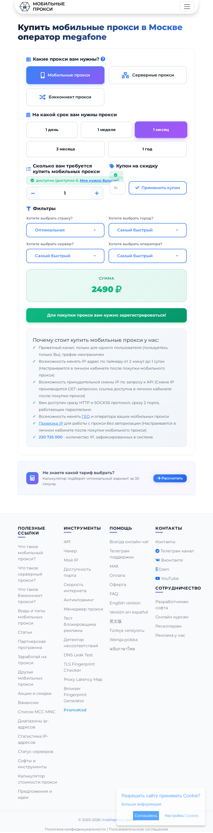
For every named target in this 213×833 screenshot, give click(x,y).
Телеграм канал (177, 551)
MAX (114, 566)
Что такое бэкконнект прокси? (30, 595)
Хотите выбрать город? (131, 218)
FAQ (114, 593)
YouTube (170, 578)
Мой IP (71, 560)
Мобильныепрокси (42, 6)
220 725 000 (50, 437)
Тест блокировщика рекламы (80, 624)
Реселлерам (168, 626)
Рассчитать (170, 478)
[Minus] (33, 193)
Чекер (70, 551)
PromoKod (75, 710)
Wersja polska (124, 639)
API (67, 541)
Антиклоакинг (79, 599)
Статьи (25, 632)
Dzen (163, 569)
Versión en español (129, 612)
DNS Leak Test (78, 655)
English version (125, 603)
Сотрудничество (178, 588)
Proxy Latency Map (83, 679)
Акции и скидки (34, 693)
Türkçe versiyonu (127, 630)
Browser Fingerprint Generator (75, 694)
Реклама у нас (170, 635)
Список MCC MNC (37, 711)
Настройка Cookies (181, 815)
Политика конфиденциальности (75, 829)
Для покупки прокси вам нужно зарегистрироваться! (106, 315)
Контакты (165, 541)
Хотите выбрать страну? (49, 218)
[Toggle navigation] (187, 7)
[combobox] (65, 230)
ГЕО (86, 416)
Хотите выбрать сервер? (50, 244)
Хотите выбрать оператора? (135, 244)
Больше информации (141, 803)
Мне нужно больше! (99, 180)
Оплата (117, 575)
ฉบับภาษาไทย (122, 648)
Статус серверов (35, 751)
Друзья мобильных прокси (30, 678)
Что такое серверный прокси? (30, 574)
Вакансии (28, 702)
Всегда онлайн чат (129, 541)
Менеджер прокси (83, 609)
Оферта (118, 584)
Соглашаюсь (146, 815)
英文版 (116, 621)
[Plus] (97, 193)
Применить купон (157, 187)
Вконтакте (172, 560)
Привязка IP (51, 423)
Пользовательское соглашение (138, 829)
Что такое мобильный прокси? (30, 552)
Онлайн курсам (172, 617)
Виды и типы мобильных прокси (31, 617)
